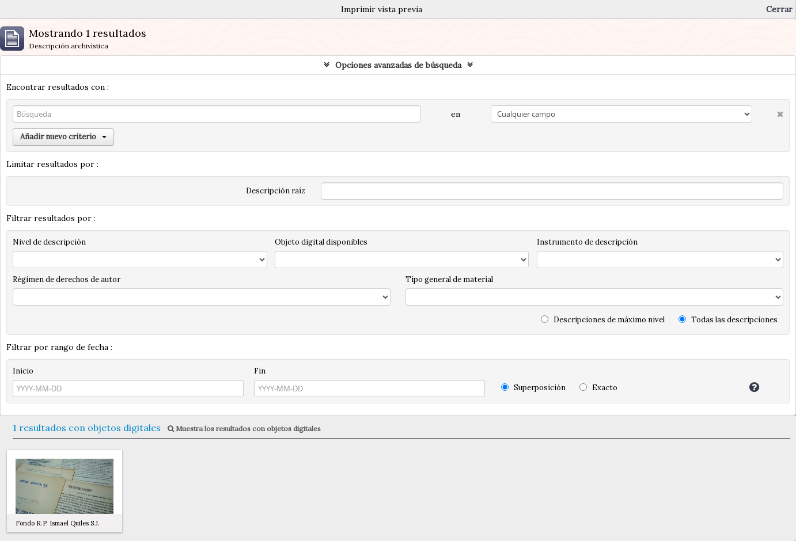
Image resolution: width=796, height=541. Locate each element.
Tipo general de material (449, 279)
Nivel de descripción (49, 242)
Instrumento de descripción (587, 242)
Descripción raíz (275, 191)
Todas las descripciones (728, 320)
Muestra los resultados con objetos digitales (244, 428)
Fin (260, 371)
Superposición (533, 388)
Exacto (598, 388)
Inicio (23, 371)
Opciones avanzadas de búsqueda (398, 65)
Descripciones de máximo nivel (603, 320)
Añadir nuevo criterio (63, 137)
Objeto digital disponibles (321, 242)
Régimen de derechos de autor (66, 279)
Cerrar (779, 9)
